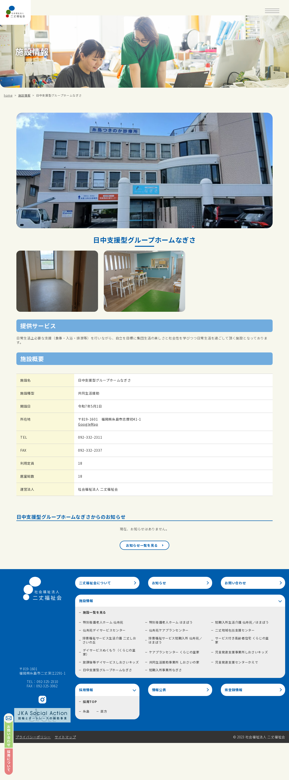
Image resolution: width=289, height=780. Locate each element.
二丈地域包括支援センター (235, 630)
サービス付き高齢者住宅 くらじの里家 (242, 640)
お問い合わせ (235, 582)
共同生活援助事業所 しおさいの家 (174, 662)
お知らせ (159, 582)
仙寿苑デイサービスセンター (104, 630)
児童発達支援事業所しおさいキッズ (241, 652)
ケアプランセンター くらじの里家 (174, 652)
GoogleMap (88, 424)
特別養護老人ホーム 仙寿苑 (103, 622)
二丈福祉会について (95, 582)
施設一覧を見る (94, 612)
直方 (103, 711)
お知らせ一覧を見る (142, 545)
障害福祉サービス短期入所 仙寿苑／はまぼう (175, 640)
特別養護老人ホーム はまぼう (171, 622)
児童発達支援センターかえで (236, 662)
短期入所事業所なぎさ (165, 670)
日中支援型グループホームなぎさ (107, 670)
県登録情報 (234, 689)
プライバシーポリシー (33, 736)
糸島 (86, 711)
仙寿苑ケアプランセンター (169, 630)
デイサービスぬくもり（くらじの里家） (109, 652)
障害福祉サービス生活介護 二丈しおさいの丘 (109, 640)
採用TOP (90, 701)
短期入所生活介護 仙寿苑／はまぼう (242, 622)
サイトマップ (65, 736)
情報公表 (159, 689)
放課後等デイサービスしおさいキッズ (111, 662)
